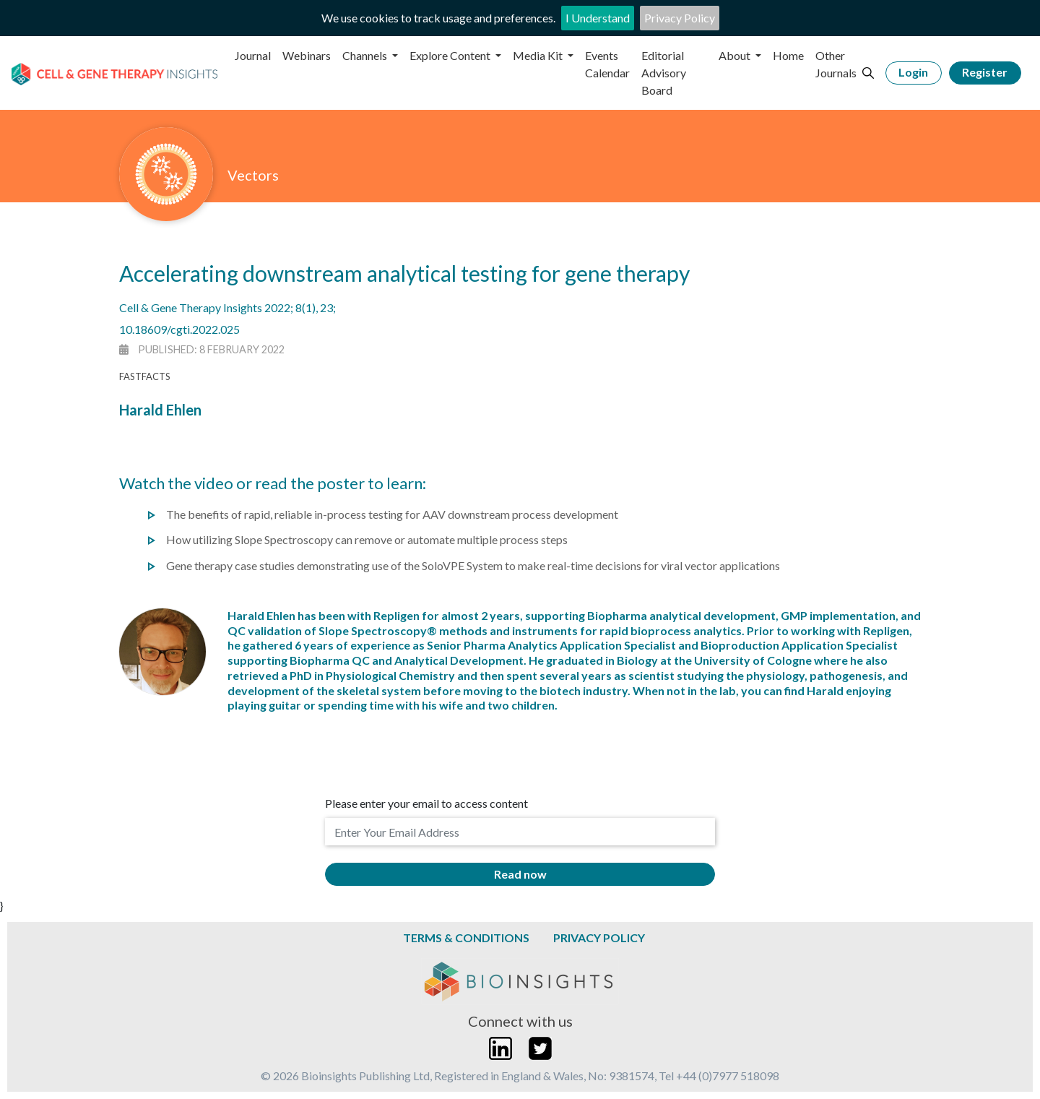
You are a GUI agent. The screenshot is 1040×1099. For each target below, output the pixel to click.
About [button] (736, 55)
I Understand (598, 18)
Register (985, 72)
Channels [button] (365, 55)
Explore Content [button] (451, 55)
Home (788, 55)
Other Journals (836, 63)
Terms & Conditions (466, 937)
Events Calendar (607, 63)
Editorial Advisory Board (663, 72)
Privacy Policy (679, 18)
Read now (520, 874)
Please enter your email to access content (426, 803)
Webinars (306, 55)
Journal (253, 55)
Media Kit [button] (539, 55)
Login (913, 72)
